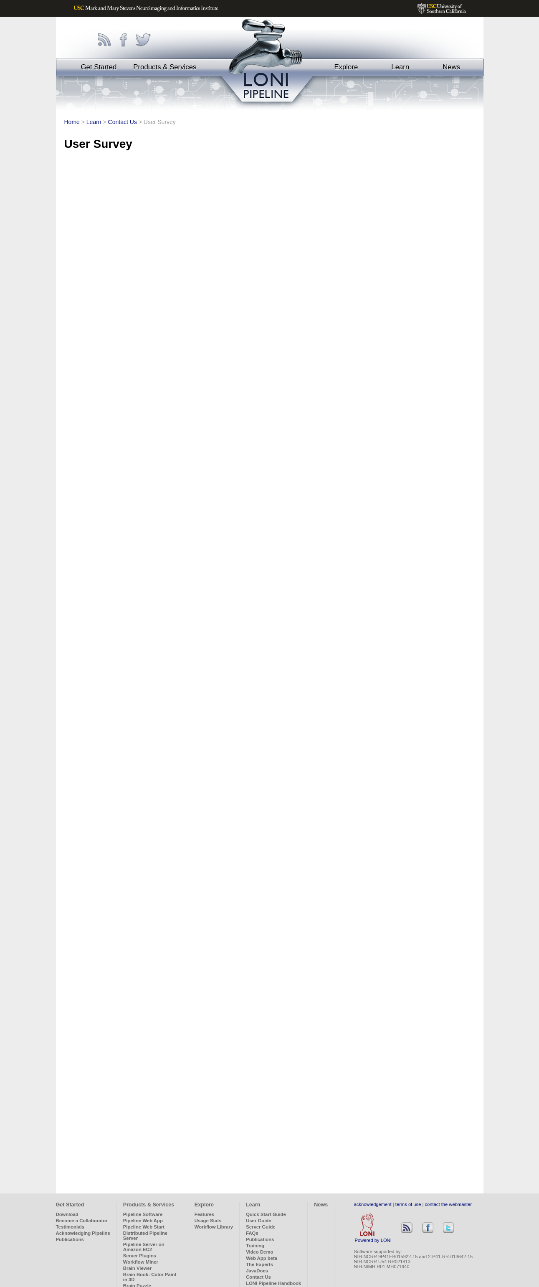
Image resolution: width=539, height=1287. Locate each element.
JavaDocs (257, 1270)
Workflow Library (214, 1226)
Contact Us (122, 122)
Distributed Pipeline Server (145, 1236)
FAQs (252, 1233)
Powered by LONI (373, 1238)
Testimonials (70, 1226)
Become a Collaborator (82, 1220)
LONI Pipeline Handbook (273, 1283)
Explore (346, 67)
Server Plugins (139, 1255)
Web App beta (261, 1258)
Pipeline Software (142, 1214)
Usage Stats (208, 1220)
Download (67, 1214)
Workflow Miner (140, 1261)
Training (255, 1245)
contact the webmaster (448, 1204)
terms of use (408, 1204)
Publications (70, 1239)
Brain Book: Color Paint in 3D (150, 1277)
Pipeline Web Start (143, 1226)
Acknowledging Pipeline (83, 1233)
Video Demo (259, 1251)
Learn (400, 67)
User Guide (258, 1220)
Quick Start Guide (266, 1214)
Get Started (99, 67)
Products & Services (164, 67)
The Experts (259, 1264)
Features (204, 1214)
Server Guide (261, 1226)
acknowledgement (373, 1204)
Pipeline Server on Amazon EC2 (143, 1247)
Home (72, 122)
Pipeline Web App (143, 1220)
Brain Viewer (137, 1268)
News (451, 67)
